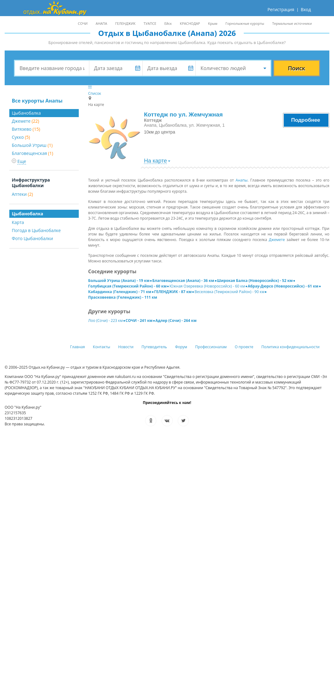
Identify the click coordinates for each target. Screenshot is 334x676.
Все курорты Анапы (37, 100)
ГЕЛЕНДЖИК (125, 23)
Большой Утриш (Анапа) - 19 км (118, 280)
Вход (306, 9)
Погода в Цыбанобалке (36, 230)
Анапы (242, 180)
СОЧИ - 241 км (139, 320)
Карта (18, 222)
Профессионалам (211, 346)
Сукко (21, 137)
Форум (181, 346)
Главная (77, 346)
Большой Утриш (32, 145)
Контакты (101, 346)
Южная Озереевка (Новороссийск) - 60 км (207, 286)
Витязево (26, 129)
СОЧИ (82, 23)
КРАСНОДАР (190, 23)
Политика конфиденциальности (290, 346)
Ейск (168, 23)
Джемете (25, 121)
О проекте (244, 346)
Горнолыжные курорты (244, 23)
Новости (125, 346)
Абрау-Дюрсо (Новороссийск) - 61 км (283, 286)
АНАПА (101, 23)
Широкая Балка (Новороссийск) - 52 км (255, 280)
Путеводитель (154, 346)
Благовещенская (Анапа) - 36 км (183, 280)
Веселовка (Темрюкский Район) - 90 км (229, 291)
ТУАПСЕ (150, 23)
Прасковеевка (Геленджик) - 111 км (122, 297)
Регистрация (280, 9)
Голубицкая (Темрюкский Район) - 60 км (127, 286)
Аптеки (22, 194)
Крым (212, 23)
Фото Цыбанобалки (32, 238)
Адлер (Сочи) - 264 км (176, 320)
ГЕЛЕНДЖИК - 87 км (173, 291)
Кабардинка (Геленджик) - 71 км (119, 291)
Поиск (296, 68)
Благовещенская (32, 153)
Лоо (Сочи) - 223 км (105, 320)
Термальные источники (292, 23)
